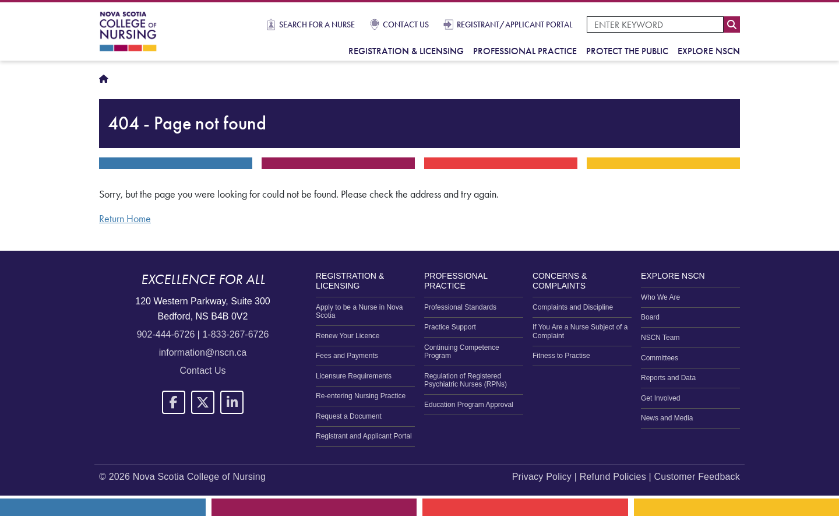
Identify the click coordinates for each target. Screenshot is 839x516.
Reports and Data (668, 378)
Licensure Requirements (354, 376)
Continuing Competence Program (461, 351)
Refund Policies (613, 477)
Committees (659, 358)
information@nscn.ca (203, 352)
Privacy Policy (542, 477)
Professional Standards (460, 307)
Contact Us (406, 24)
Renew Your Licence (347, 336)
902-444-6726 (166, 334)
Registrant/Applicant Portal (515, 24)
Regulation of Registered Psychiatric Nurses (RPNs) (465, 380)
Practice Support (450, 327)
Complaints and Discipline (573, 307)
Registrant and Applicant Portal (364, 436)
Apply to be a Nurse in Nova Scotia (359, 311)
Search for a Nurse (317, 24)
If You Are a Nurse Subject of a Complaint (580, 331)
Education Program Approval (468, 405)
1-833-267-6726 (235, 334)
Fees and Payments (347, 356)
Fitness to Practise (561, 356)
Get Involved (660, 398)
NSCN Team (660, 338)
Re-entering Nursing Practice (361, 396)
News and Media (667, 418)
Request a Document (349, 416)
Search (732, 24)
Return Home (125, 218)
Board (650, 317)
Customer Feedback (697, 477)
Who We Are (660, 297)
